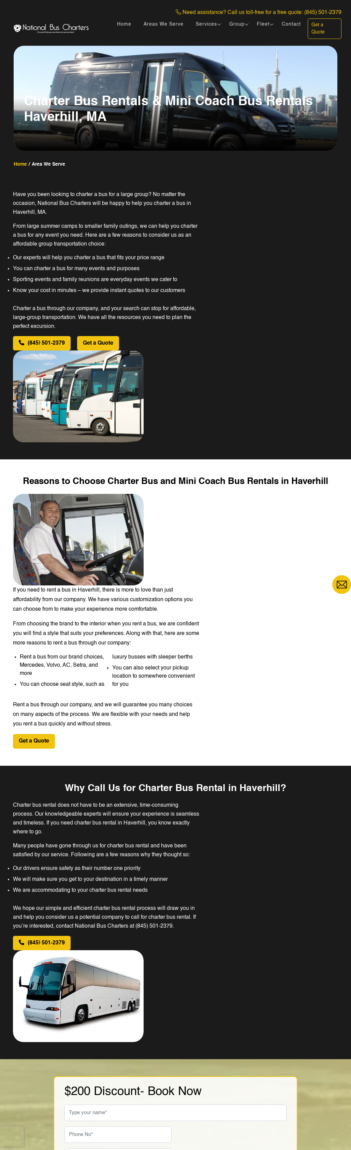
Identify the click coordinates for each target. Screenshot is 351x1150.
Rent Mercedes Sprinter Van (213, 1069)
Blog (129, 1069)
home (20, 164)
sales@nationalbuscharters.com (68, 1066)
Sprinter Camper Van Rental (213, 1058)
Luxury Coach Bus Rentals (211, 1091)
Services (206, 24)
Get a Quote (318, 28)
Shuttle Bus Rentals (203, 1047)
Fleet (263, 24)
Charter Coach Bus (202, 1080)
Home (124, 24)
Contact (291, 24)
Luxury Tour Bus (199, 1102)
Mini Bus (190, 1036)
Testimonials (139, 1058)
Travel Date (78, 921)
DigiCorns (325, 1130)
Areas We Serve (164, 24)
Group (237, 24)
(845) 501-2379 (322, 12)
